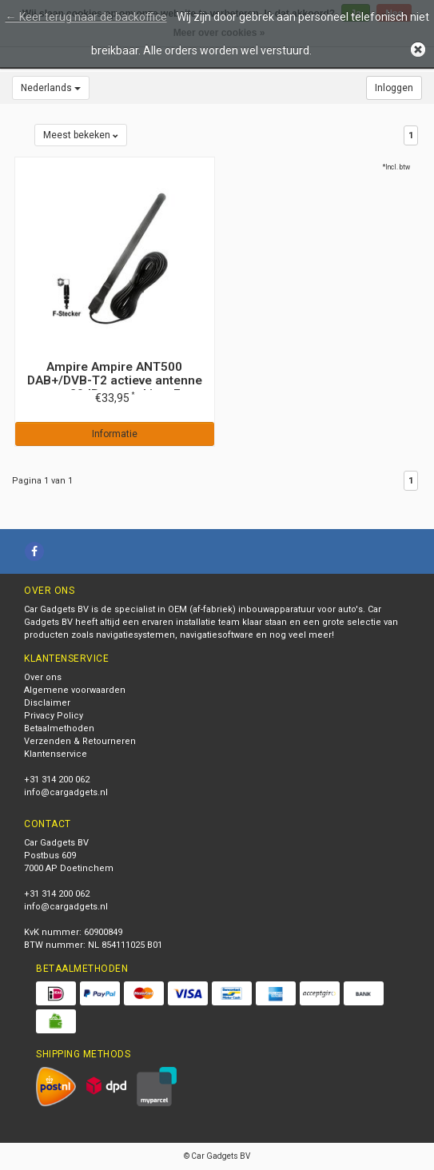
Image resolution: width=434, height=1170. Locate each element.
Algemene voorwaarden (74, 690)
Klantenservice (55, 754)
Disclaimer (47, 703)
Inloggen (394, 88)
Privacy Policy (53, 715)
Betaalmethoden (59, 728)
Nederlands (51, 88)
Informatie (114, 434)
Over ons (43, 677)
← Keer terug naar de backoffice (86, 16)
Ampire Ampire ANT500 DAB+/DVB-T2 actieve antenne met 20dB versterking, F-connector (114, 387)
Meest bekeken (80, 135)
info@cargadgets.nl (66, 792)
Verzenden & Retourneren (80, 741)
